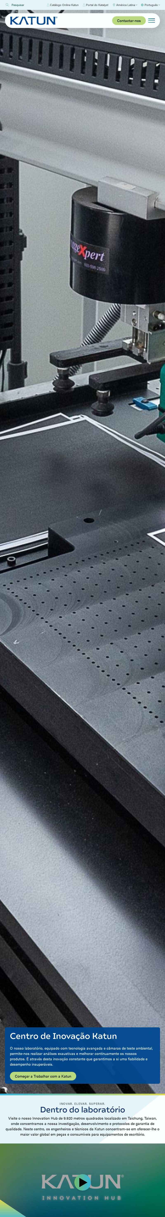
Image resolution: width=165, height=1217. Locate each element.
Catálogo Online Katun (63, 4)
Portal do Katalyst (95, 4)
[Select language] (150, 4)
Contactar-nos (129, 20)
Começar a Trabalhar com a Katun (43, 1076)
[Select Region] (124, 4)
